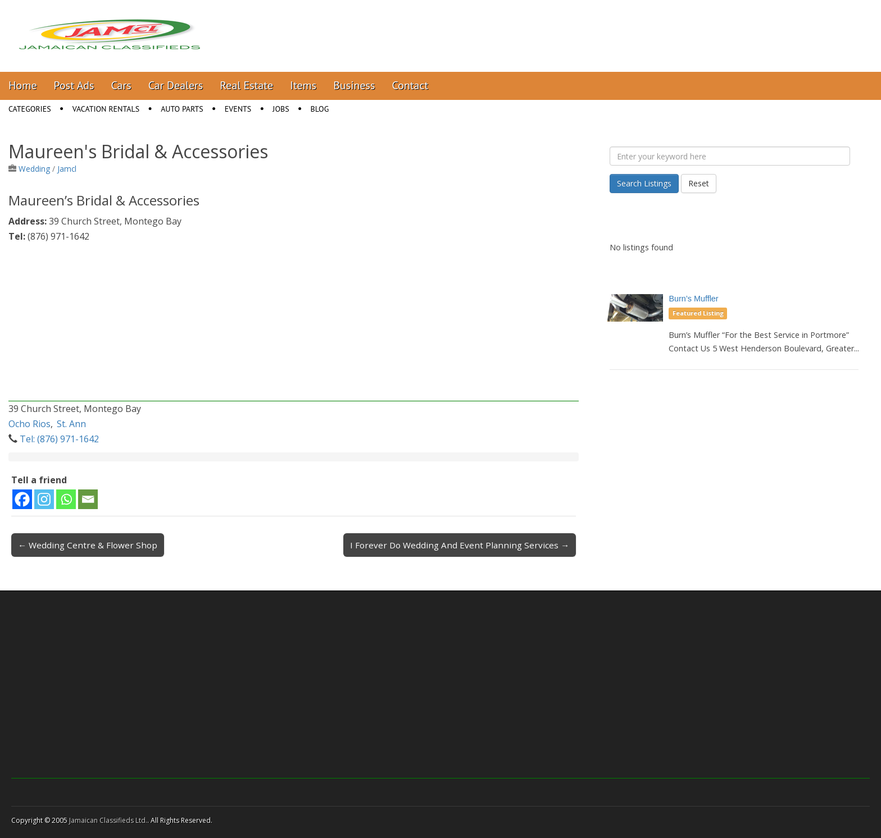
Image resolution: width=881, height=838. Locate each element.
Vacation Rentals (106, 109)
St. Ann (71, 424)
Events (238, 109)
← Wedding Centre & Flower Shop (87, 545)
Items (303, 85)
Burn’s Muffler (693, 298)
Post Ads (74, 85)
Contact (410, 85)
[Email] (88, 499)
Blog (320, 109)
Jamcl (66, 168)
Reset (698, 183)
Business (354, 85)
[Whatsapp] (66, 499)
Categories (29, 109)
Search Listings (644, 183)
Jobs (281, 109)
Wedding (34, 168)
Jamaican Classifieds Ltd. (108, 820)
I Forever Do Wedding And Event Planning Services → (459, 545)
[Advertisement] (293, 322)
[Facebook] (22, 499)
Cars (121, 85)
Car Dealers (175, 85)
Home (22, 85)
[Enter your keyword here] (730, 156)
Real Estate (246, 85)
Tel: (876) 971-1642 (59, 439)
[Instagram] (44, 499)
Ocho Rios (29, 424)
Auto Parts (182, 109)
